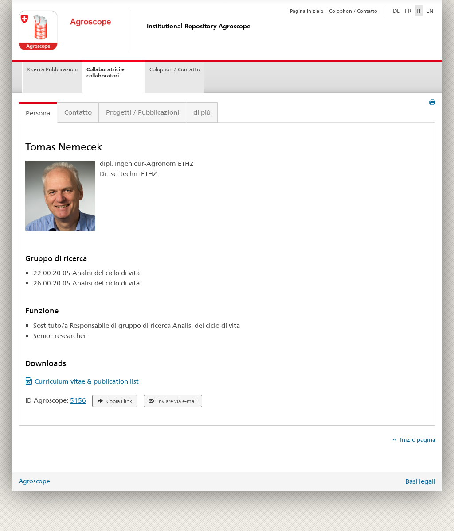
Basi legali (420, 481)
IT (418, 10)
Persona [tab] (38, 113)
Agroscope (34, 481)
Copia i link (115, 401)
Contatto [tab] (78, 112)
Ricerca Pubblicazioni (52, 69)
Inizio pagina (417, 439)
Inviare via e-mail (173, 401)
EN (430, 10)
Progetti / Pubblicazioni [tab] (142, 112)
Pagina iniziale (306, 11)
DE (397, 10)
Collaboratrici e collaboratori (105, 72)
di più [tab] (202, 112)
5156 (78, 400)
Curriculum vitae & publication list (87, 381)
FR (408, 10)
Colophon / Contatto (353, 11)
